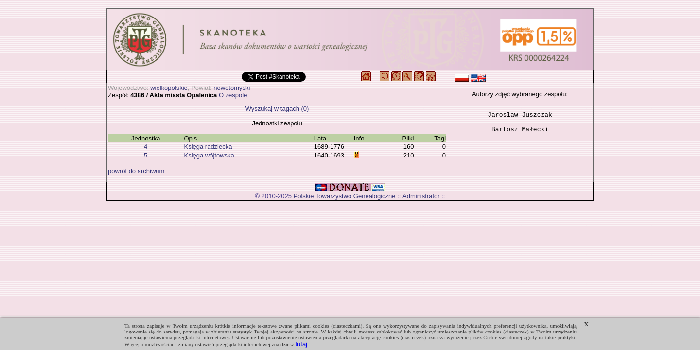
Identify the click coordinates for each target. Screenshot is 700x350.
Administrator (421, 196)
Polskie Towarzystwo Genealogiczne (345, 196)
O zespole (233, 95)
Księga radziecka (208, 146)
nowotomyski (231, 87)
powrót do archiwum (136, 171)
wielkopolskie (169, 87)
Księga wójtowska (209, 155)
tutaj (301, 344)
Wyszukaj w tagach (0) (277, 108)
